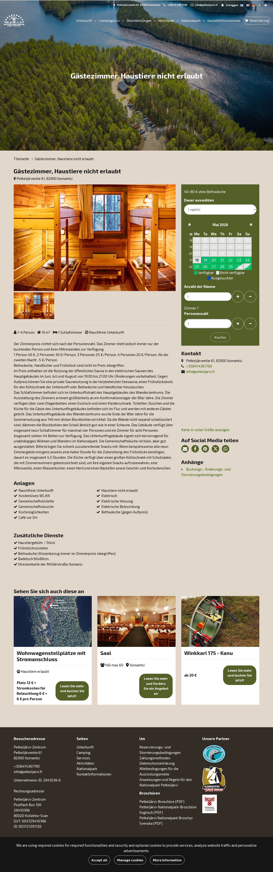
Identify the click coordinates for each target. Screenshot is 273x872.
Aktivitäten (166, 20)
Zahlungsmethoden (154, 758)
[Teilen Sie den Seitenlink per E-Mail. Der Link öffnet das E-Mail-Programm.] (186, 449)
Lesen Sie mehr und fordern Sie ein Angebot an (156, 685)
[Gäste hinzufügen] (238, 323)
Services (84, 758)
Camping (84, 752)
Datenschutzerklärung (157, 763)
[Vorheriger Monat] (189, 224)
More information (167, 860)
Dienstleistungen (139, 20)
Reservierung (259, 20)
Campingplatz (109, 20)
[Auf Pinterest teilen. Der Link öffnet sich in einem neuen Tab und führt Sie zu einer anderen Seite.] (207, 449)
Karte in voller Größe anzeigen (205, 430)
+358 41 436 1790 (177, 4)
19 (205, 260)
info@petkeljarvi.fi (206, 4)
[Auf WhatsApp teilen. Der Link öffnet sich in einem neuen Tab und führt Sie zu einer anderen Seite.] (226, 449)
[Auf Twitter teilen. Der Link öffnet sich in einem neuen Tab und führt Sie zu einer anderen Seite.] (217, 449)
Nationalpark (191, 20)
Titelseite (22, 159)
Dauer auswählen (199, 200)
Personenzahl (196, 313)
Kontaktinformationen (223, 20)
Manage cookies (130, 860)
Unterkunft (84, 20)
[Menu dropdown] (94, 20)
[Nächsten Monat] (251, 224)
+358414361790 (199, 366)
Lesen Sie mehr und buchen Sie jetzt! (72, 691)
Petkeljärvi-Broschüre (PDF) (161, 801)
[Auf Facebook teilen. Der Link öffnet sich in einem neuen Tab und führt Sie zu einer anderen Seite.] (196, 449)
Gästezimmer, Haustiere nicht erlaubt (64, 159)
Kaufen (220, 337)
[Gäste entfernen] (250, 323)
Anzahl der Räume (199, 286)
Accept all (99, 860)
